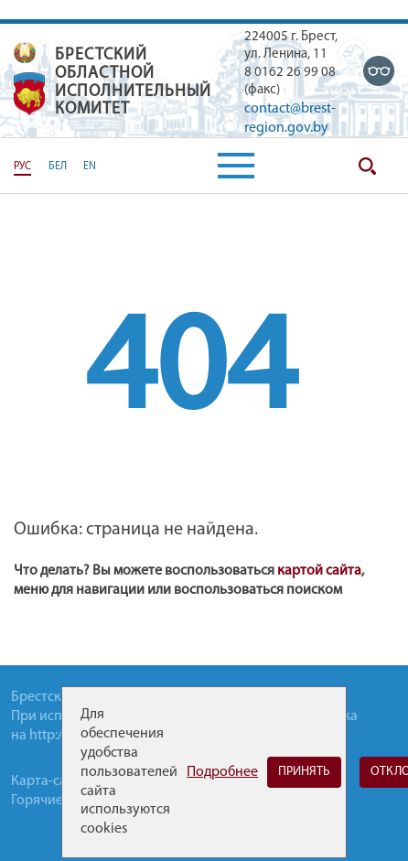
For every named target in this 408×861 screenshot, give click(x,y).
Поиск (366, 165)
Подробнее (222, 772)
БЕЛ (57, 166)
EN (89, 166)
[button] (236, 165)
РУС (22, 166)
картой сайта (319, 571)
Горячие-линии (59, 800)
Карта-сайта (50, 781)
